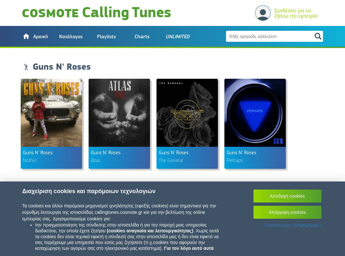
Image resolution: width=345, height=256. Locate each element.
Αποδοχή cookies (287, 196)
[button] (35, 36)
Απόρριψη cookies (287, 212)
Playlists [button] (106, 36)
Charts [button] (142, 36)
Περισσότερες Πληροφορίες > (293, 225)
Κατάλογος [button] (70, 36)
